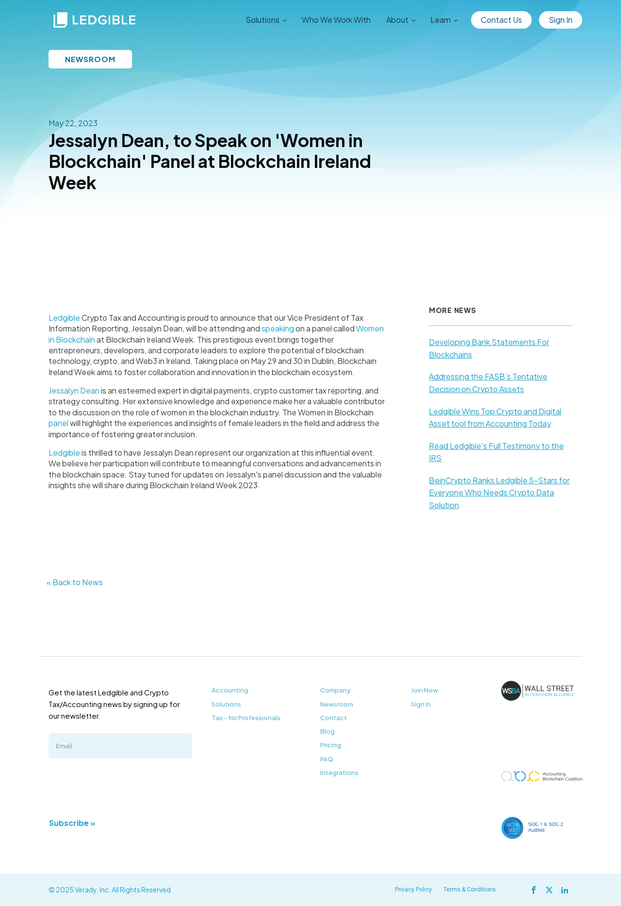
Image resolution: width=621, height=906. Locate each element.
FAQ (326, 759)
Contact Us (501, 20)
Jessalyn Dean (74, 390)
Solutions (262, 20)
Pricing (330, 744)
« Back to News (75, 582)
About (397, 20)
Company (335, 690)
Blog (327, 731)
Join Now (424, 690)
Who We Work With (336, 20)
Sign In (560, 20)
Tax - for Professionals (246, 717)
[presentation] (122, 787)
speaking (277, 328)
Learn (440, 20)
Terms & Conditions (469, 889)
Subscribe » (72, 823)
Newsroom (336, 704)
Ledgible (64, 318)
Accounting (230, 690)
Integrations (339, 772)
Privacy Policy (413, 889)
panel (58, 423)
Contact (333, 717)
